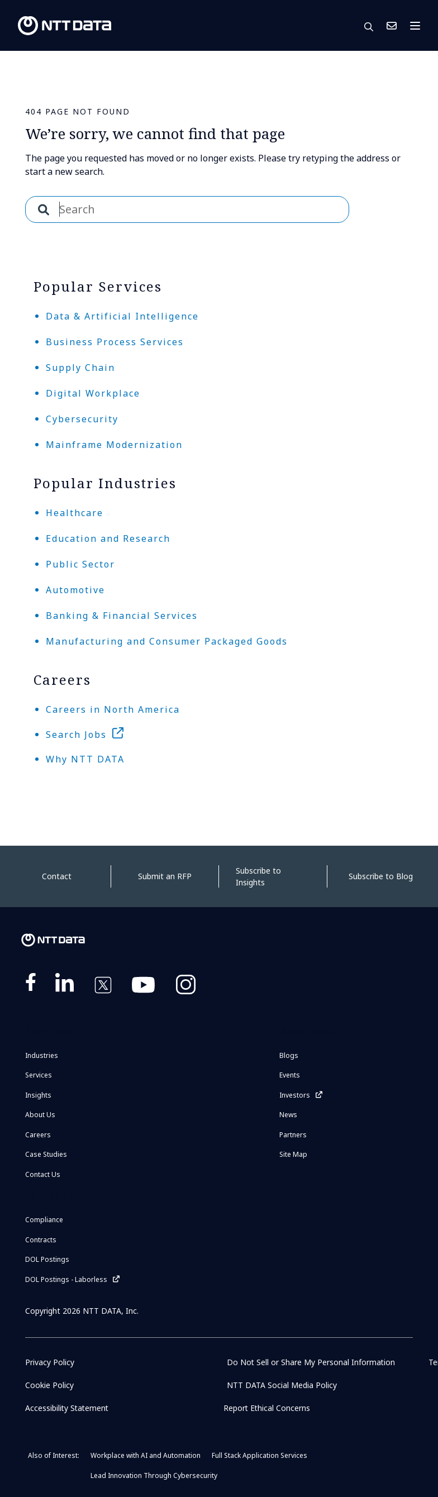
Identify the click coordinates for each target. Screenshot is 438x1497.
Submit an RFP (165, 876)
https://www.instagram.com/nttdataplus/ (186, 987)
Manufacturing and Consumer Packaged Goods (167, 641)
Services (38, 1075)
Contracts (40, 1240)
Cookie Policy (49, 1385)
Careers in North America (113, 709)
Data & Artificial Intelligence (122, 316)
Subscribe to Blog (381, 876)
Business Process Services (115, 342)
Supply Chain (80, 367)
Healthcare (74, 513)
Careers (38, 1135)
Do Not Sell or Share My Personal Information (311, 1362)
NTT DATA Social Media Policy (282, 1385)
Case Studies (46, 1154)
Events (289, 1075)
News (288, 1114)
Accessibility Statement (68, 1408)
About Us (40, 1114)
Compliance (44, 1219)
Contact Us (392, 26)
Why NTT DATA (85, 759)
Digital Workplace (93, 393)
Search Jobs (76, 734)
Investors (294, 1095)
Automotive (75, 590)
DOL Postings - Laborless (66, 1279)
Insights (38, 1095)
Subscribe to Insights (258, 876)
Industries (41, 1055)
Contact (57, 876)
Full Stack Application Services (259, 1455)
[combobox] (187, 209)
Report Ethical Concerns (267, 1408)
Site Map (293, 1154)
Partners (293, 1135)
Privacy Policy (49, 1362)
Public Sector (80, 564)
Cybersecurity (82, 419)
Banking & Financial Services (122, 615)
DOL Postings (47, 1259)
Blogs (288, 1055)
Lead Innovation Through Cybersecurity (154, 1475)
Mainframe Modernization (114, 444)
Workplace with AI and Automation (146, 1455)
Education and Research (108, 538)
